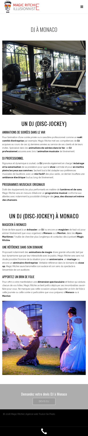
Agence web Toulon (36, 414)
